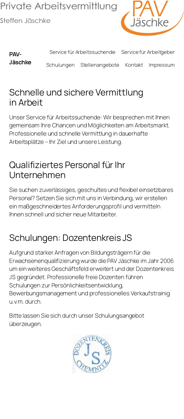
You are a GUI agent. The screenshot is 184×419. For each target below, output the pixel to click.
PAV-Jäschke (20, 58)
